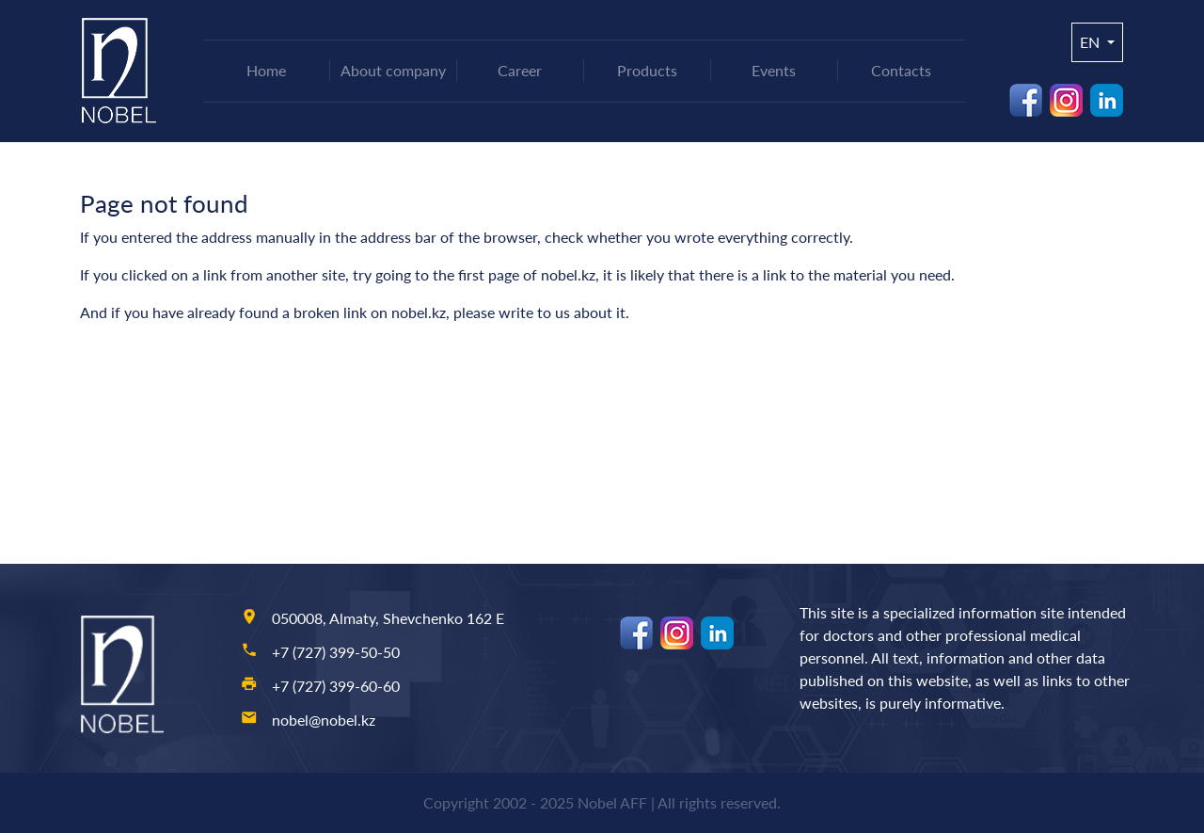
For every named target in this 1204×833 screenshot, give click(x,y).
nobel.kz (568, 274)
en (1091, 42)
